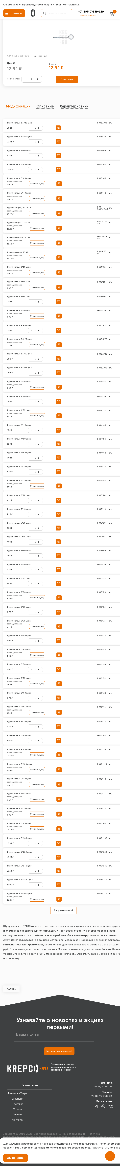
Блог (58, 4)
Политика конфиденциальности (101, 1135)
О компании (11, 4)
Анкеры (11, 988)
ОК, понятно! (15, 1157)
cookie (7, 1147)
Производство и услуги (37, 4)
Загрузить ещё (63, 910)
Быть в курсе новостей (59, 1051)
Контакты (69, 4)
